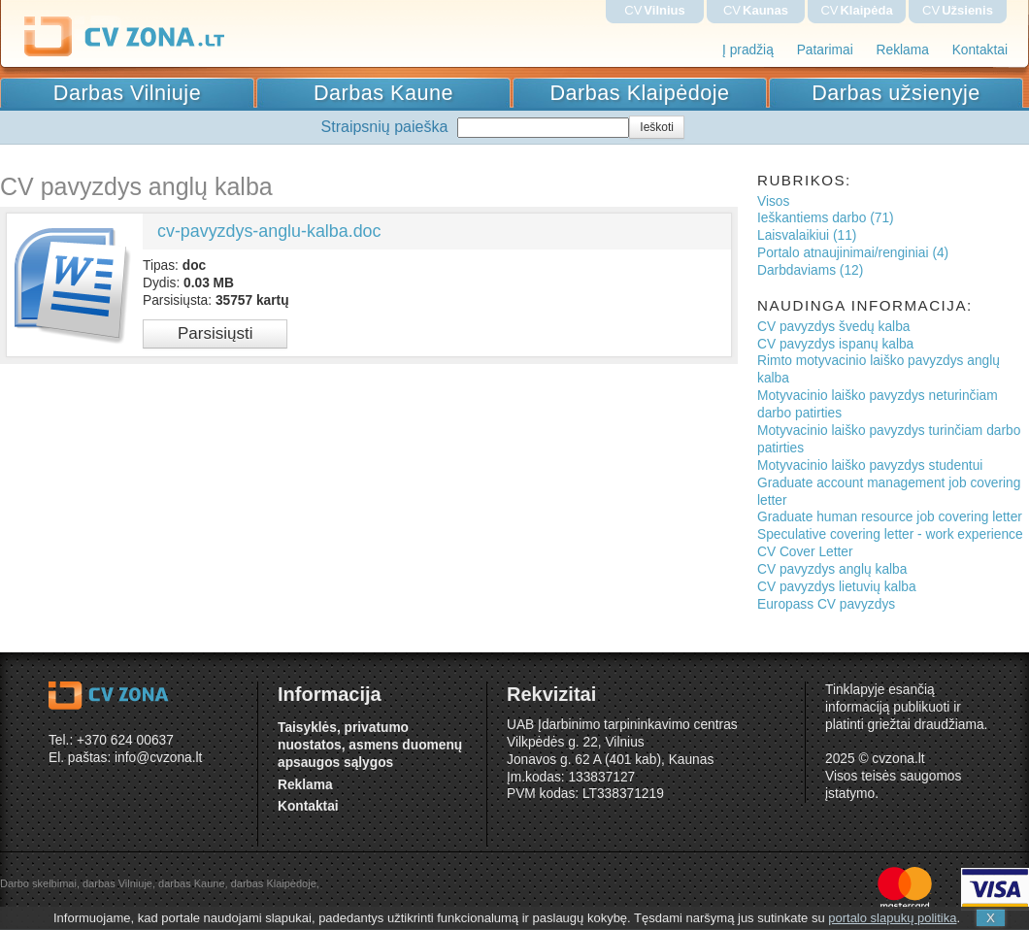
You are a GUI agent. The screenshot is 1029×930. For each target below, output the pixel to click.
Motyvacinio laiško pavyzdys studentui (869, 465)
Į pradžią (748, 50)
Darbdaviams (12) (810, 270)
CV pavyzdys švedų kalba (833, 326)
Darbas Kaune (383, 93)
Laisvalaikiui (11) (806, 235)
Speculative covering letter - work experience (890, 534)
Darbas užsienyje (896, 93)
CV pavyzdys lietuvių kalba (836, 587)
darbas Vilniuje (117, 883)
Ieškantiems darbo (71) (825, 218)
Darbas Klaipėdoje (640, 93)
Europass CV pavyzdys (826, 604)
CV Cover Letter (805, 552)
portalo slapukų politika (892, 918)
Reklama (903, 50)
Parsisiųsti (215, 333)
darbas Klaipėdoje (273, 883)
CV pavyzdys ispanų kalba (835, 344)
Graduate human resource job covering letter (889, 517)
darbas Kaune (191, 883)
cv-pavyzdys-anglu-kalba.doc (269, 231)
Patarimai (825, 50)
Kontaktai (980, 50)
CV (654, 10)
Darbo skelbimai (38, 883)
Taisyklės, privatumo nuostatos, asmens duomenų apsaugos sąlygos (370, 745)
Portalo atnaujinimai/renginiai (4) (852, 253)
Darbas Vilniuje (127, 93)
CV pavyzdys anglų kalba (832, 569)
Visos (773, 201)
